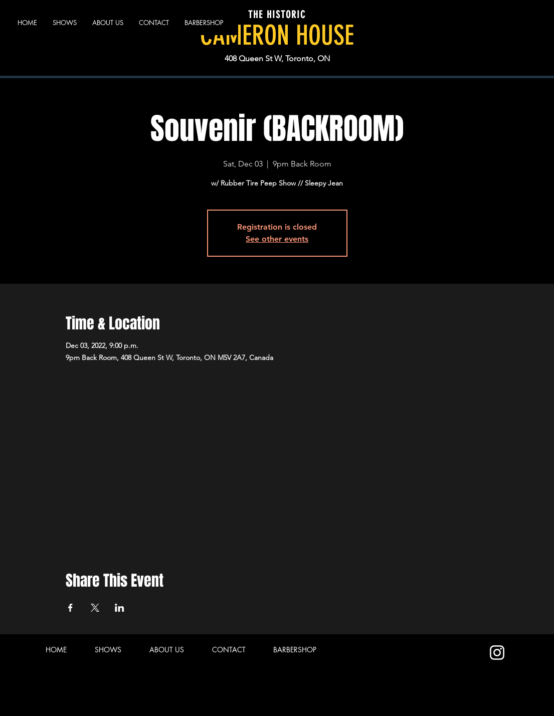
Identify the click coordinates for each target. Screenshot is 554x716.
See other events (277, 239)
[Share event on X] (95, 608)
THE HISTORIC (277, 15)
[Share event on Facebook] (70, 608)
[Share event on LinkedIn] (119, 608)
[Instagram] (497, 652)
